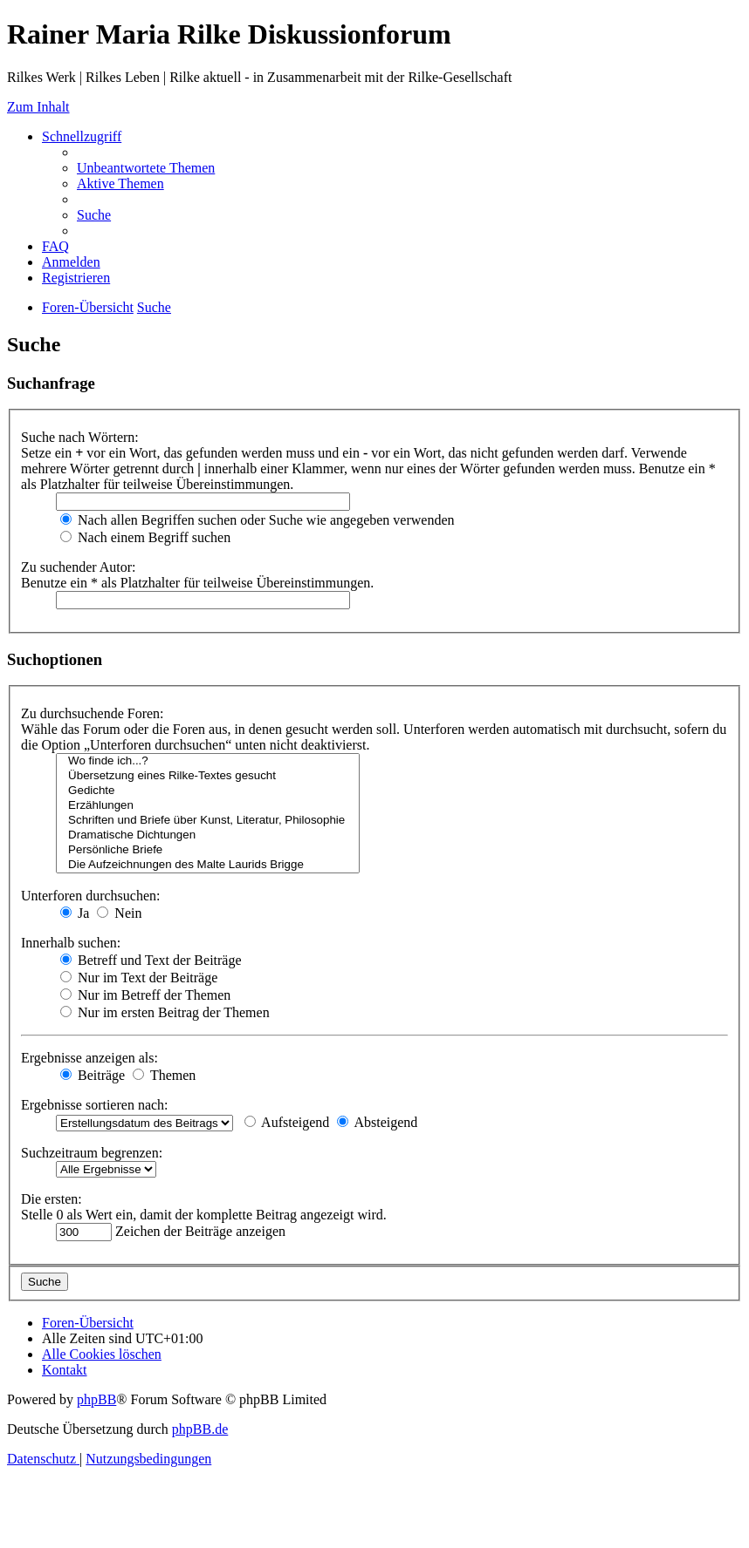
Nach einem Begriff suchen (145, 537)
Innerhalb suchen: (70, 942)
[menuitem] (146, 167)
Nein (119, 913)
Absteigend (377, 1122)
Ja (74, 913)
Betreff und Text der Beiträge (151, 960)
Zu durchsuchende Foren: (92, 713)
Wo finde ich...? (208, 761)
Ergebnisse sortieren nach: (94, 1104)
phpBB (96, 1399)
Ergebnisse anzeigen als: (89, 1057)
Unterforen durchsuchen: (91, 895)
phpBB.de (200, 1429)
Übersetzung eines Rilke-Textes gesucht (208, 776)
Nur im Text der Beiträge (138, 977)
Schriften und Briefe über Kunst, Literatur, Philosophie (208, 820)
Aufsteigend (286, 1122)
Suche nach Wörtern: (80, 437)
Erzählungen (208, 805)
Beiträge (92, 1075)
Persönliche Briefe (208, 850)
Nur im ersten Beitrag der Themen (165, 1012)
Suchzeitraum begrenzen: (91, 1152)
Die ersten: (51, 1199)
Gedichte (208, 791)
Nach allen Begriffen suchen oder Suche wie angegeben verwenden (257, 520)
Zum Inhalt (38, 106)
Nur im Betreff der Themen (145, 995)
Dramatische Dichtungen (208, 835)
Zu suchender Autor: (78, 567)
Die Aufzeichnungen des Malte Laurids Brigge (208, 865)
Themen (164, 1075)
